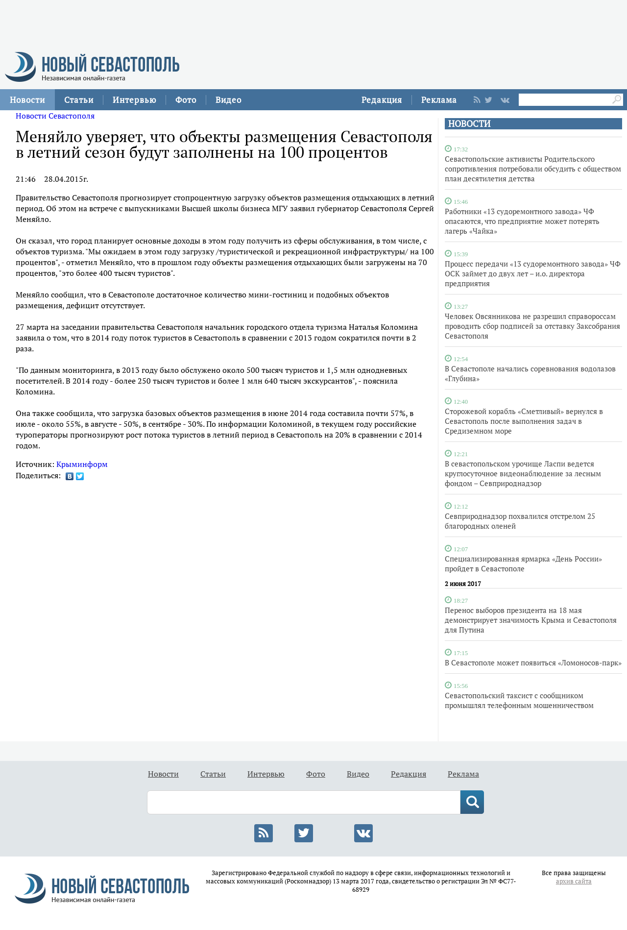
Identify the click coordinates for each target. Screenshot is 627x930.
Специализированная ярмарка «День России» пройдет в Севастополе (523, 563)
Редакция (382, 99)
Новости (27, 99)
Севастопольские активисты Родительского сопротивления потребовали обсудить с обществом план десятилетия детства (533, 168)
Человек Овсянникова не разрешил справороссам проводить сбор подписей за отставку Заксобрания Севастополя (532, 326)
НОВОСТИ (469, 123)
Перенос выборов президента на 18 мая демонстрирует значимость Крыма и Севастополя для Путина (531, 620)
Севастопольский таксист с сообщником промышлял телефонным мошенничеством (519, 700)
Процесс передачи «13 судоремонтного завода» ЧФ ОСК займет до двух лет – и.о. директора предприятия (533, 273)
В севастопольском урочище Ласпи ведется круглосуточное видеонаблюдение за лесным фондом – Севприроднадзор (523, 473)
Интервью (134, 99)
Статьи (79, 99)
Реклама (439, 99)
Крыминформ (82, 464)
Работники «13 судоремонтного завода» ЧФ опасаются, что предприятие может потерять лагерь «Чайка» (522, 221)
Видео (228, 99)
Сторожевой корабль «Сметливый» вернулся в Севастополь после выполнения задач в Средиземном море (524, 421)
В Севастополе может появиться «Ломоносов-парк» (533, 662)
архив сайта (574, 881)
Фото (185, 99)
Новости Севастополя (55, 115)
